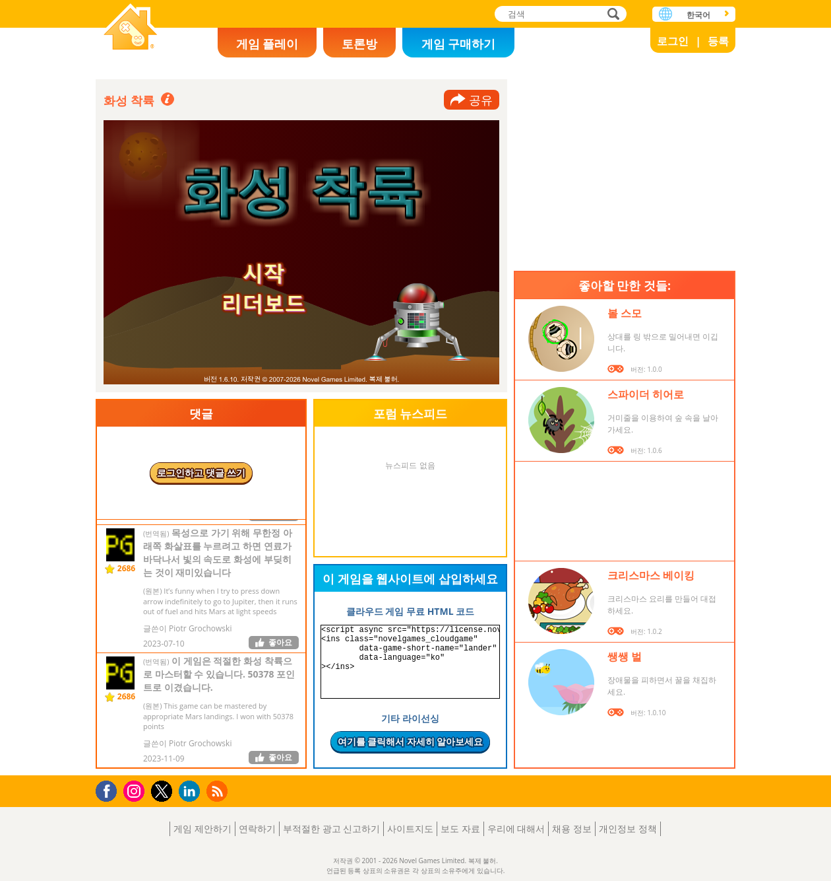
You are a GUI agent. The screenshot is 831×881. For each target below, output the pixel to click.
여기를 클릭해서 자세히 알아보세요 (410, 741)
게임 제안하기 (202, 828)
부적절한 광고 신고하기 (331, 828)
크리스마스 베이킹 (650, 575)
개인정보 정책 (628, 828)
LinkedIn (191, 791)
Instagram (135, 790)
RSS (219, 790)
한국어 (698, 14)
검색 (611, 15)
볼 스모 (624, 313)
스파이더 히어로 (645, 394)
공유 (481, 100)
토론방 (359, 44)
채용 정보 (572, 828)
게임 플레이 (267, 44)
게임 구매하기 (458, 44)
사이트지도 (410, 828)
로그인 (673, 41)
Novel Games (131, 28)
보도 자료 (460, 828)
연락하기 (257, 828)
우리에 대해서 (516, 828)
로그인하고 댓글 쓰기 (201, 472)
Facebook (110, 789)
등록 (718, 41)
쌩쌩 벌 (624, 656)
